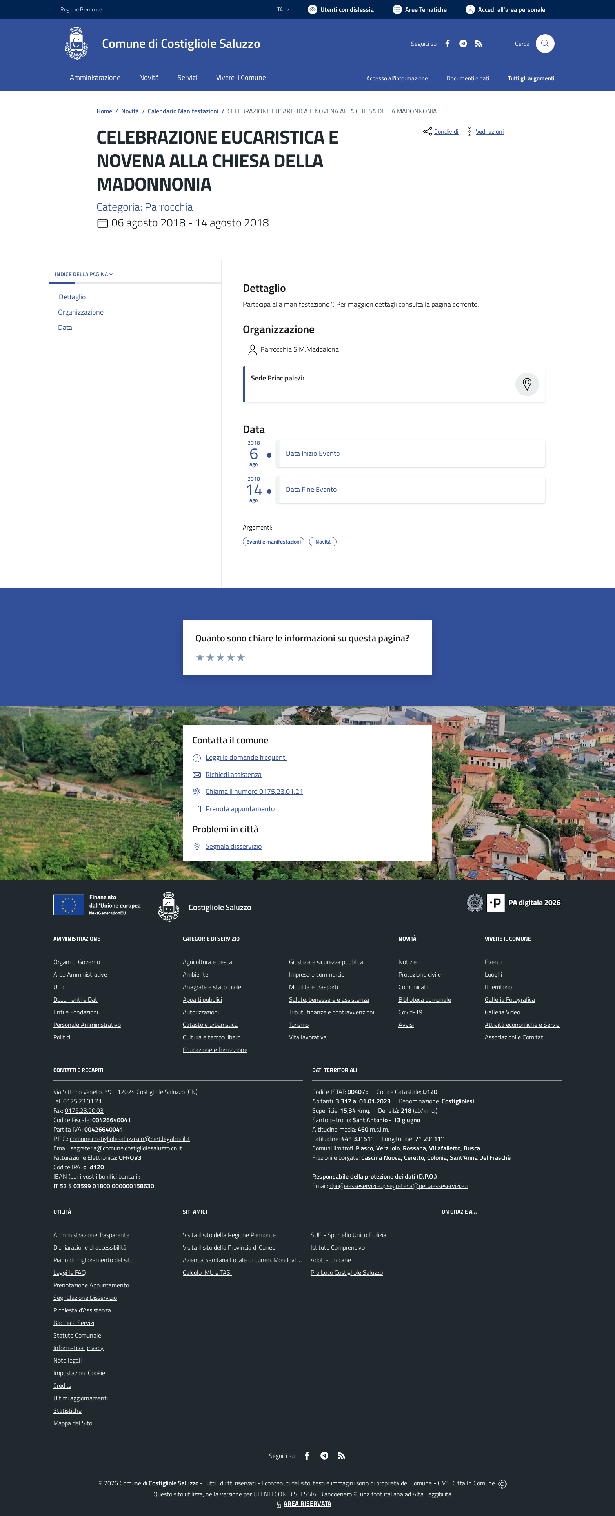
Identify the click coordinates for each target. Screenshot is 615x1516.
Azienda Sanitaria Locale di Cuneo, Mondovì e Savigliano (256, 1260)
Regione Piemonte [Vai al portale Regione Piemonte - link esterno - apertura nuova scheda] (81, 9)
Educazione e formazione (215, 1049)
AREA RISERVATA (302, 1503)
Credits (62, 1385)
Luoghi (493, 974)
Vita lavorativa (308, 1037)
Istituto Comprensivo (338, 1247)
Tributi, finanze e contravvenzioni (331, 1012)
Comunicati (413, 987)
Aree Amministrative (80, 974)
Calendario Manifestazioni (183, 111)
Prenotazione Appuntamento (91, 1285)
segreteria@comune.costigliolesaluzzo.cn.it (126, 1148)
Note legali (67, 1360)
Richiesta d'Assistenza (82, 1310)
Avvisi (406, 1024)
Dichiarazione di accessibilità (89, 1247)
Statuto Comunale (77, 1335)
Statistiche (67, 1410)
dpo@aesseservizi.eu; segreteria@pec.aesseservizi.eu (398, 1185)
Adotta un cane (331, 1260)
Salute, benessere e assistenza (329, 999)
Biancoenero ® (338, 1494)
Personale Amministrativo (87, 1024)
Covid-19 (410, 1012)
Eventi (493, 961)
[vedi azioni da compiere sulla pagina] (484, 131)
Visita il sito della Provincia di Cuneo (229, 1247)
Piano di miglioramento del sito (93, 1260)
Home (104, 111)
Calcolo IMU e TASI (207, 1272)
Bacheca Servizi (73, 1322)
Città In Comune (474, 1483)
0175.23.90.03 (84, 1110)
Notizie (407, 961)
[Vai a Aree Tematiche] (419, 9)
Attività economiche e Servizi (522, 1024)
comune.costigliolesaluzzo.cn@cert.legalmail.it (130, 1138)
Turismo (299, 1024)
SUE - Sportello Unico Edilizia (348, 1234)
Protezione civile (419, 974)
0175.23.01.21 (82, 1101)
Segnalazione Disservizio (85, 1297)
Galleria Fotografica (510, 999)
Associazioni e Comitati (514, 1037)
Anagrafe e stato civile (212, 987)
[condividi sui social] (440, 131)
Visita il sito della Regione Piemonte (229, 1234)
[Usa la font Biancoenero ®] (340, 9)
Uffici (59, 987)
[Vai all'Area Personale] (505, 9)
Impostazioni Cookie (79, 1373)
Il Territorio (498, 987)
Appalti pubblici (202, 999)
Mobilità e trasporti (313, 987)
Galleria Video (502, 1012)
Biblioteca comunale (424, 999)
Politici (61, 1037)
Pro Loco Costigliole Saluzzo (347, 1272)
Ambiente (195, 974)
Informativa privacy (78, 1347)
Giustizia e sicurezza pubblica (326, 961)
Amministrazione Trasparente (91, 1234)
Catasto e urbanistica (210, 1024)
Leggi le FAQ (69, 1272)
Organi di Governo (76, 961)
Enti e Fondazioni (75, 1012)
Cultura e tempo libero (211, 1037)
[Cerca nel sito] (545, 43)
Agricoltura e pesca (207, 961)
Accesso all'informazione (397, 78)
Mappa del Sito (72, 1423)
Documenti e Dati (75, 999)
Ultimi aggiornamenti (80, 1398)
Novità (130, 111)
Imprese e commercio (316, 974)
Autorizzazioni (201, 1012)
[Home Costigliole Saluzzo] (160, 43)
